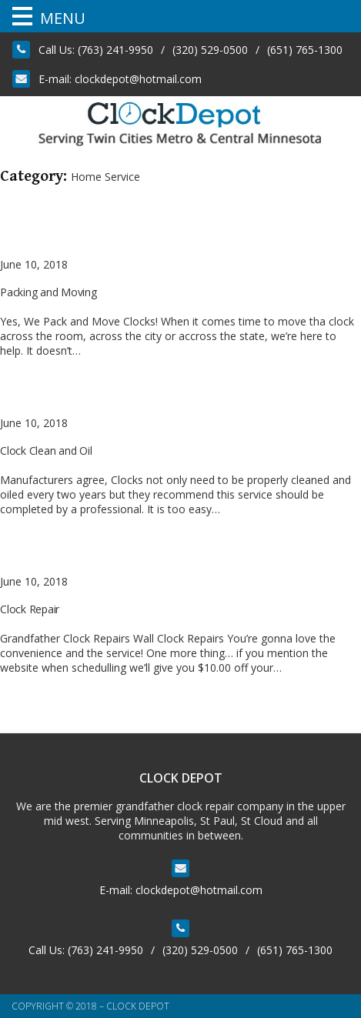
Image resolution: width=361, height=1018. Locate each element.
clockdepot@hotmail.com (138, 79)
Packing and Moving (48, 292)
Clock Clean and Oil (46, 450)
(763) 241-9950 (115, 49)
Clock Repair (29, 609)
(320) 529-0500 (210, 49)
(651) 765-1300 (305, 49)
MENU (62, 18)
